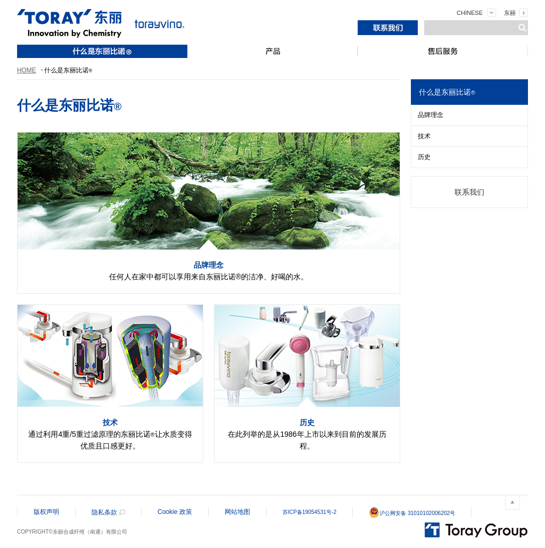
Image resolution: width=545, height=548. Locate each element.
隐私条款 (104, 512)
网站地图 (237, 512)
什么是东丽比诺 (447, 92)
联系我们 (469, 192)
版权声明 (46, 512)
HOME (26, 70)
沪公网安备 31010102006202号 (412, 513)
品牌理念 (430, 115)
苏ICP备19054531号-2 (309, 512)
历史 (424, 157)
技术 (424, 136)
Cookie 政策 (175, 512)
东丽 (510, 13)
